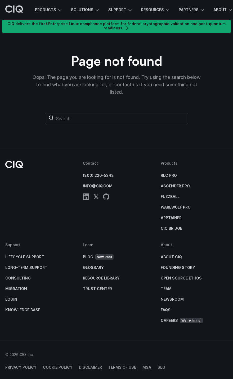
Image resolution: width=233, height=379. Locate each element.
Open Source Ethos (181, 278)
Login (11, 299)
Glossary (93, 267)
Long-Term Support (26, 267)
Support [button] (120, 10)
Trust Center (97, 288)
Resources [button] (155, 10)
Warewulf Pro (176, 207)
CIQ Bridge (171, 228)
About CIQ (171, 257)
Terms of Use (122, 367)
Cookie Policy (58, 367)
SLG (161, 367)
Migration (16, 288)
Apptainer (171, 217)
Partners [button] (192, 10)
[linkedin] (86, 197)
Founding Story (178, 267)
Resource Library (101, 278)
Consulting (18, 278)
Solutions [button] (85, 10)
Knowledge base (22, 310)
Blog (98, 257)
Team (166, 288)
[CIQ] (14, 9)
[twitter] (96, 197)
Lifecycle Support (24, 257)
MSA (146, 367)
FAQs (166, 310)
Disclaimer (90, 367)
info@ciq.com (98, 186)
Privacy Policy (21, 367)
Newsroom (172, 299)
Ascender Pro (175, 186)
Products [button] (48, 10)
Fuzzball (170, 196)
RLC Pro (169, 175)
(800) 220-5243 (98, 175)
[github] (106, 197)
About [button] (223, 10)
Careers (182, 320)
